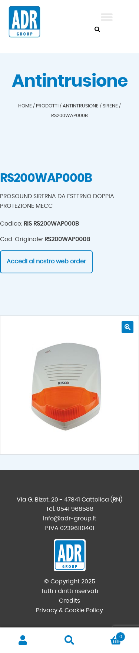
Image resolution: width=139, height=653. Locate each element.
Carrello (109, 635)
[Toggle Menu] (107, 16)
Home (25, 106)
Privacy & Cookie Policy (69, 610)
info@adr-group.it (69, 519)
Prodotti (47, 106)
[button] (127, 327)
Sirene (110, 106)
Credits (69, 601)
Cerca (69, 640)
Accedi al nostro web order (46, 261)
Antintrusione (81, 106)
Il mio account (23, 640)
